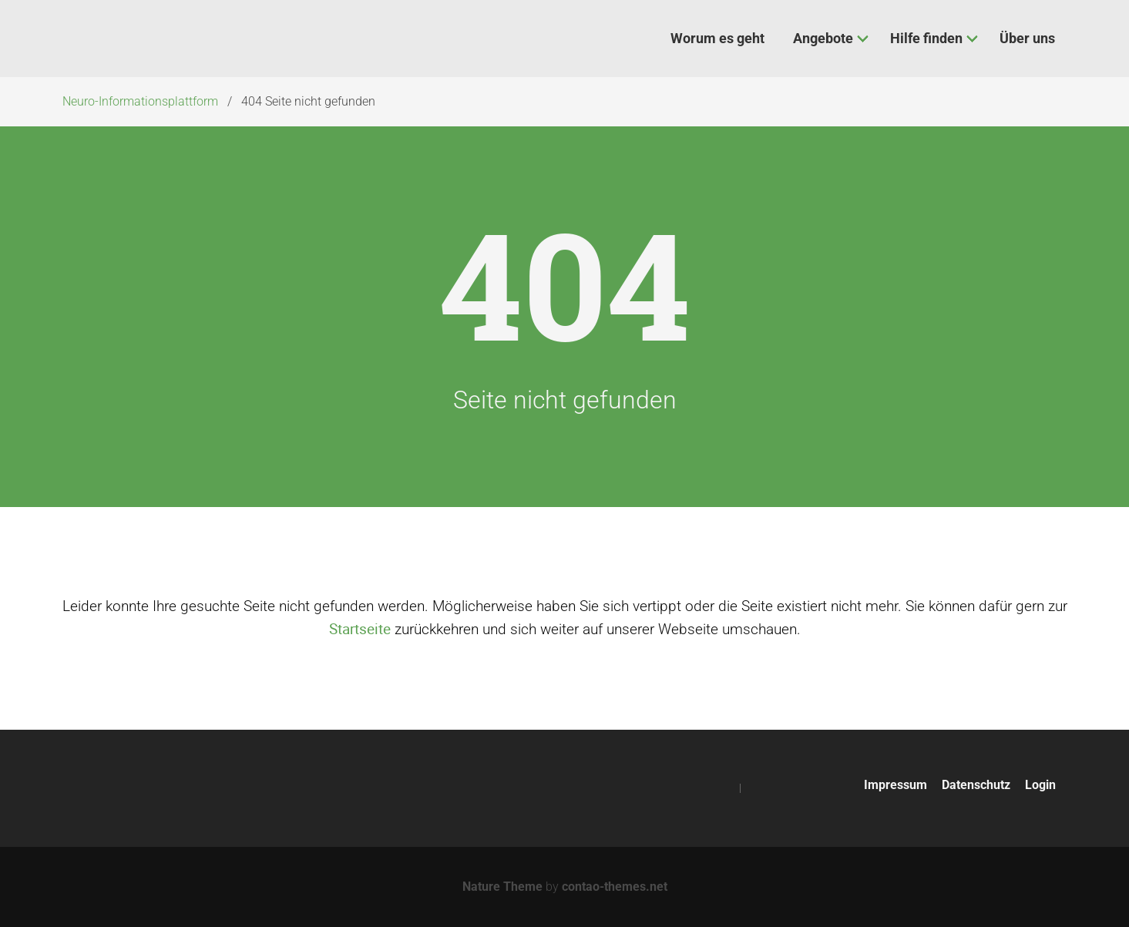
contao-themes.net (614, 886)
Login (1040, 785)
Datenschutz (976, 785)
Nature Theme (502, 886)
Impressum (895, 785)
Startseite (360, 629)
